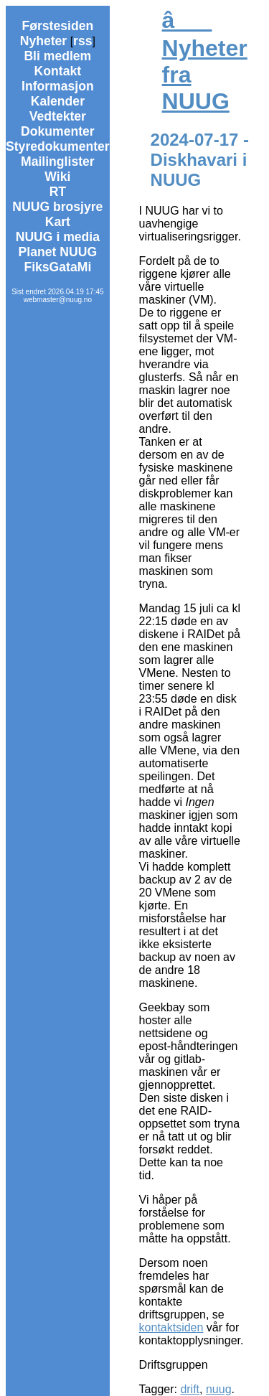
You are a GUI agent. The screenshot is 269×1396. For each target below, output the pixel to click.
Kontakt (58, 71)
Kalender (58, 101)
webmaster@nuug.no (58, 300)
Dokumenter (58, 131)
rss (82, 41)
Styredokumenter (58, 146)
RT (57, 191)
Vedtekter (57, 116)
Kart (57, 222)
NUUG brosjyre (57, 207)
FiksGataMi (57, 267)
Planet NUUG (58, 252)
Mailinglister (58, 161)
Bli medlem (57, 56)
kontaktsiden (171, 1327)
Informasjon (58, 86)
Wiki (57, 176)
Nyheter (43, 41)
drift (189, 1389)
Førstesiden (57, 26)
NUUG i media (58, 237)
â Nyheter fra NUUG (204, 60)
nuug (219, 1389)
